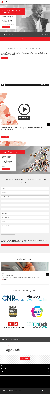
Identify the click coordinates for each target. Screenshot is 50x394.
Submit (25, 244)
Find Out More (5, 168)
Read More (5, 279)
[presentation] (8, 236)
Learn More (4, 57)
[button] (25, 196)
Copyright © (11, 390)
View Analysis (5, 136)
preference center (26, 241)
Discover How (5, 26)
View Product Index (25, 358)
